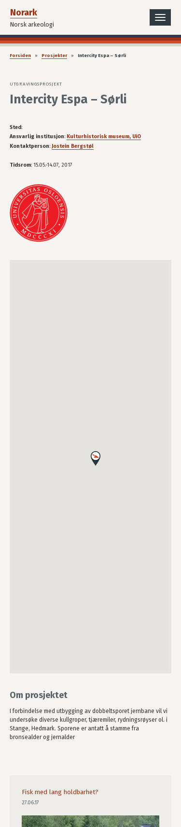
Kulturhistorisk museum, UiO (104, 136)
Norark (23, 12)
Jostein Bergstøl (73, 146)
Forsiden (20, 55)
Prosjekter (54, 55)
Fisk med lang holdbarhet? (60, 792)
